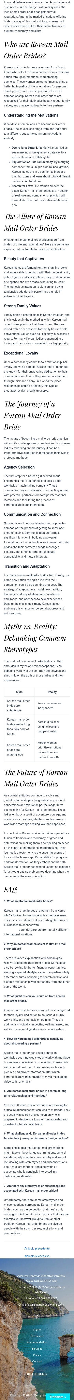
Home (37, 1329)
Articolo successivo (37, 1256)
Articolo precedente (37, 1248)
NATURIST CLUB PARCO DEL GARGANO (28, 5)
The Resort (37, 1336)
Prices (37, 1355)
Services (37, 1348)
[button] (67, 6)
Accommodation (37, 1342)
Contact (37, 1361)
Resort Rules (37, 1374)
